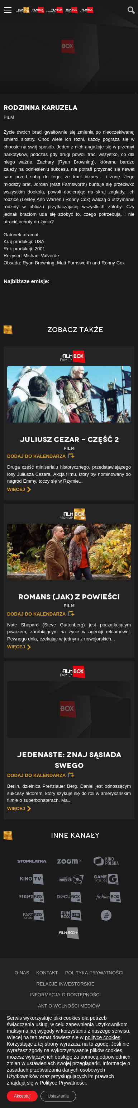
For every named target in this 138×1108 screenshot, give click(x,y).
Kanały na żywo (93, 1017)
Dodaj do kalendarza (36, 456)
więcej (16, 489)
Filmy (31, 1017)
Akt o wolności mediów (69, 1006)
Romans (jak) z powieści (69, 601)
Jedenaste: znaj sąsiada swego (69, 760)
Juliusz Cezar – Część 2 (69, 443)
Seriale (55, 1017)
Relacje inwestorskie (66, 984)
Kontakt (47, 972)
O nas (22, 972)
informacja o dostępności (65, 994)
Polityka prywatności (94, 972)
